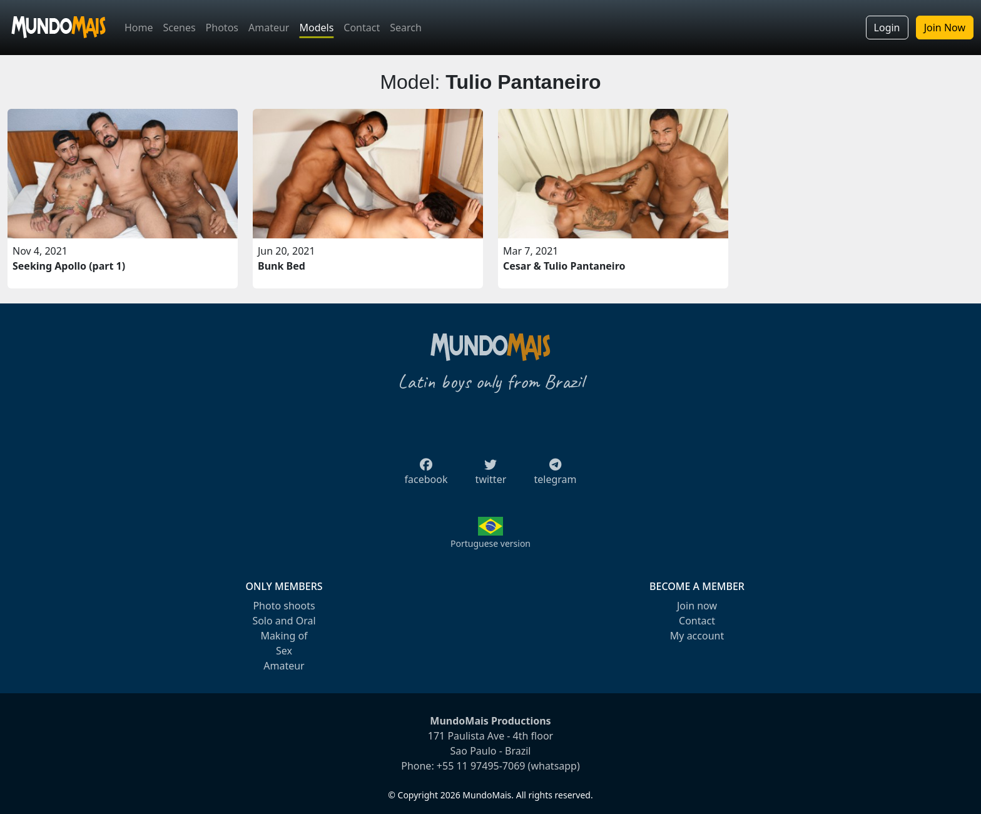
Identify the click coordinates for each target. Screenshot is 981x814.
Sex (284, 651)
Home (139, 27)
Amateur (268, 27)
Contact (361, 27)
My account (697, 636)
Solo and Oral (283, 621)
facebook (426, 475)
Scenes (179, 27)
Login (887, 27)
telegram (555, 475)
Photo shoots (284, 606)
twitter (491, 475)
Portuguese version (490, 543)
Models (316, 27)
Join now (697, 606)
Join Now (944, 27)
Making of (283, 636)
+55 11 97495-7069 (481, 766)
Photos (222, 27)
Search (406, 27)
